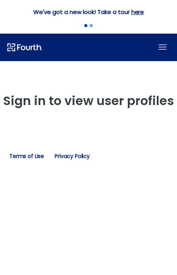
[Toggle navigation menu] (162, 47)
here (137, 12)
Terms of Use (26, 156)
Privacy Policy (72, 156)
